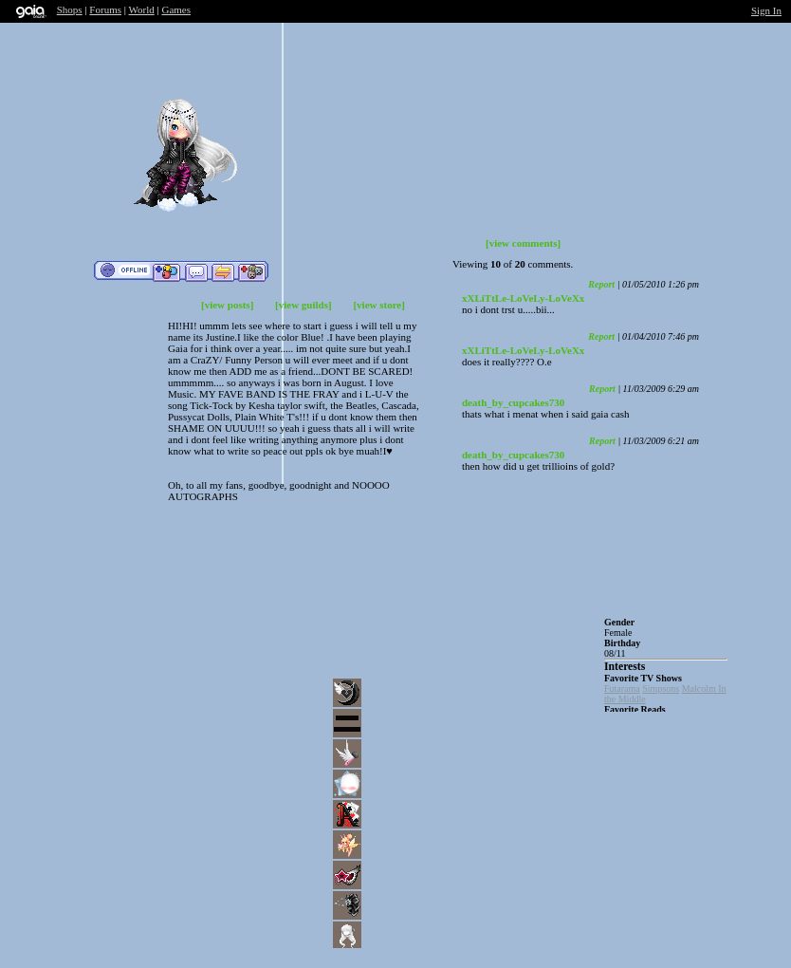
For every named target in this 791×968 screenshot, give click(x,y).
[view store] (378, 304)
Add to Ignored (252, 271)
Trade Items (223, 271)
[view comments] (523, 243)
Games (176, 9)
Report (601, 284)
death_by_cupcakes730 (513, 402)
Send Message (196, 271)
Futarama (622, 688)
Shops (70, 9)
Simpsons (660, 688)
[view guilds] (303, 304)
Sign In (766, 10)
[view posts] (227, 304)
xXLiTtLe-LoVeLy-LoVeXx (523, 298)
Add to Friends (166, 271)
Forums (105, 9)
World (142, 9)
